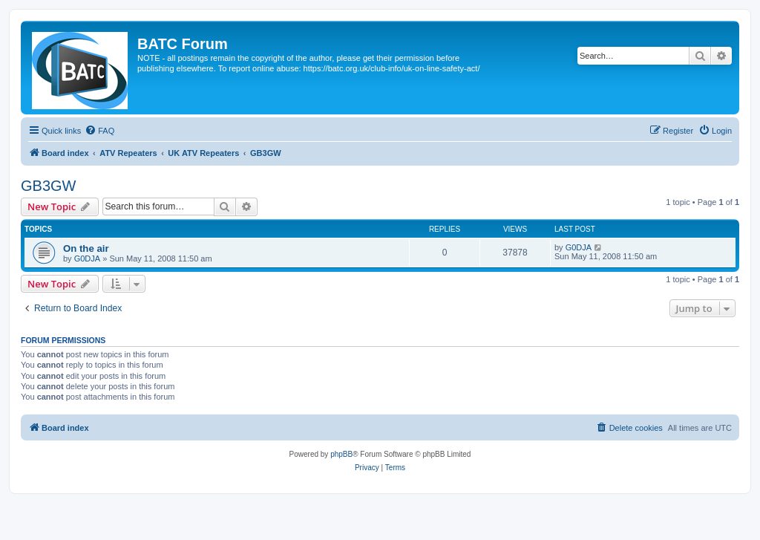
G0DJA (87, 258)
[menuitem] (99, 131)
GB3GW (48, 186)
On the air (86, 248)
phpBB (341, 454)
